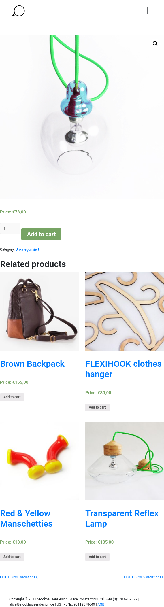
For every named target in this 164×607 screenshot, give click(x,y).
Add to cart (41, 234)
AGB (101, 604)
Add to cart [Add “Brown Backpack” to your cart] (12, 397)
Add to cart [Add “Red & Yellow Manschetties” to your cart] (12, 557)
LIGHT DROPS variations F (144, 577)
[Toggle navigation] (148, 11)
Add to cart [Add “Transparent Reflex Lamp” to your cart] (97, 557)
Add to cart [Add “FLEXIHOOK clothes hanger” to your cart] (97, 407)
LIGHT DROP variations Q (19, 577)
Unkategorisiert (27, 249)
